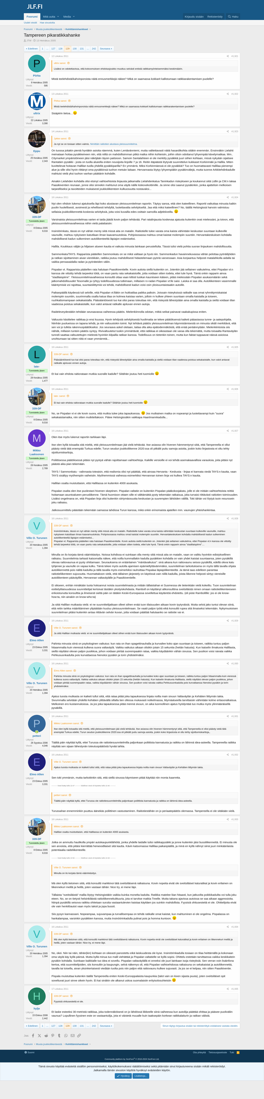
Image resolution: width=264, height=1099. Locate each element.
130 (75, 48)
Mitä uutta (49, 16)
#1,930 (234, 663)
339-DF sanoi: (61, 354)
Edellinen (33, 48)
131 (82, 48)
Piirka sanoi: (60, 100)
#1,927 (234, 431)
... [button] (47, 48)
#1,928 (234, 518)
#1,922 (234, 94)
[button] (58, 16)
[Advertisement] (132, 1058)
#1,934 (234, 927)
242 (94, 48)
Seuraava (105, 48)
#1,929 (234, 620)
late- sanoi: (60, 396)
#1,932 (234, 754)
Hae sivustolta (47, 22)
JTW (29, 40)
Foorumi (32, 16)
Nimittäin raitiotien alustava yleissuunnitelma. (114, 144)
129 (68, 48)
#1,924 (234, 197)
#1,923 (234, 131)
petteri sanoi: (60, 795)
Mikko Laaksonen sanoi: (66, 723)
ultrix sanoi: (60, 63)
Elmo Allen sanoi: (63, 670)
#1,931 (234, 716)
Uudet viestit (30, 22)
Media (67, 16)
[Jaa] (227, 56)
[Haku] (233, 16)
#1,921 (234, 56)
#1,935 (234, 989)
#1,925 (234, 347)
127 (53, 48)
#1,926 (234, 389)
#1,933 (234, 819)
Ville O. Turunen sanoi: (66, 627)
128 (60, 48)
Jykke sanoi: (60, 138)
